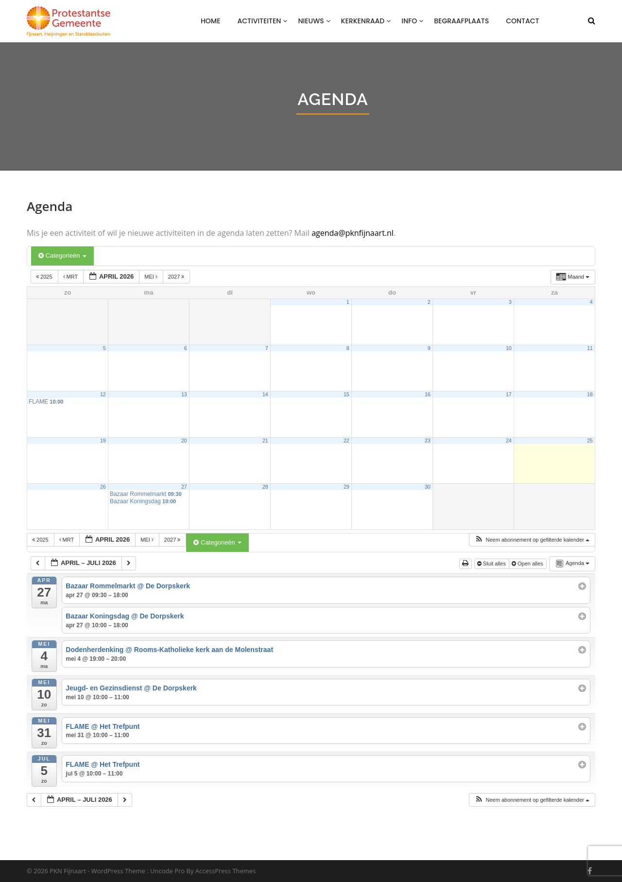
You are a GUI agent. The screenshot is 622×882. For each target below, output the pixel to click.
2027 (177, 277)
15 (346, 394)
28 (265, 487)
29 (346, 487)
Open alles (528, 563)
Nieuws (311, 21)
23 (428, 440)
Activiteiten (259, 21)
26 (103, 487)
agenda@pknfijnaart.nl (352, 233)
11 (590, 348)
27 (184, 487)
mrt (71, 277)
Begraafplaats (461, 21)
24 (509, 440)
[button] (531, 540)
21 (265, 440)
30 (428, 487)
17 (509, 394)
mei (151, 277)
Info (409, 21)
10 (509, 348)
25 (590, 440)
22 (346, 440)
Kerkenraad (363, 21)
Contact (522, 21)
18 (590, 394)
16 (428, 394)
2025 (45, 277)
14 (265, 394)
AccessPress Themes (225, 870)
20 (184, 440)
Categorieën (62, 255)
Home (211, 21)
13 (184, 394)
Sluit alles (492, 563)
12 (103, 394)
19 (103, 440)
